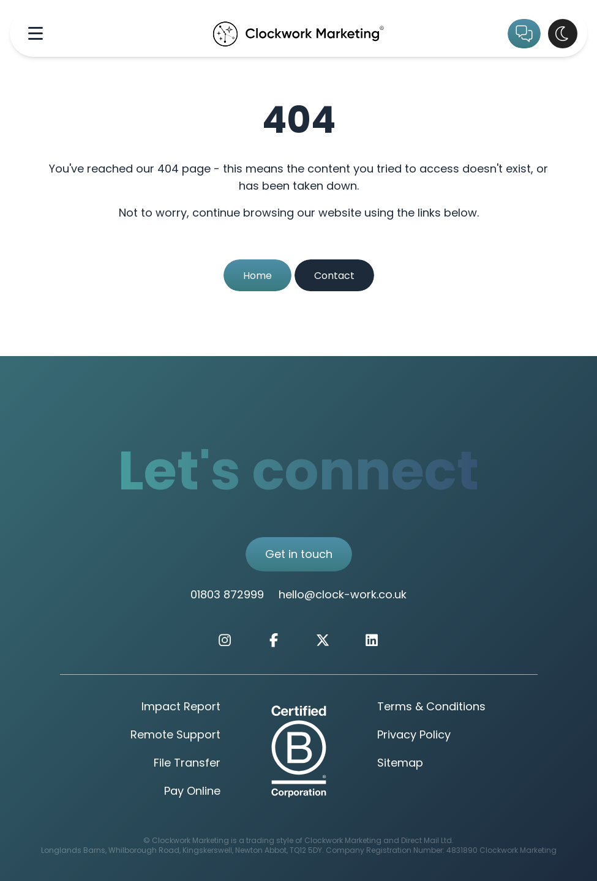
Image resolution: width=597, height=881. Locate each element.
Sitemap (400, 764)
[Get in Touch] (524, 33)
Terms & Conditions (431, 707)
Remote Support (175, 736)
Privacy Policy (414, 736)
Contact (334, 276)
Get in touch (298, 555)
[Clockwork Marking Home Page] (298, 33)
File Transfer (187, 764)
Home (257, 276)
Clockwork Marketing (518, 851)
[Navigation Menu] (35, 33)
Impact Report (180, 707)
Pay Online (192, 792)
